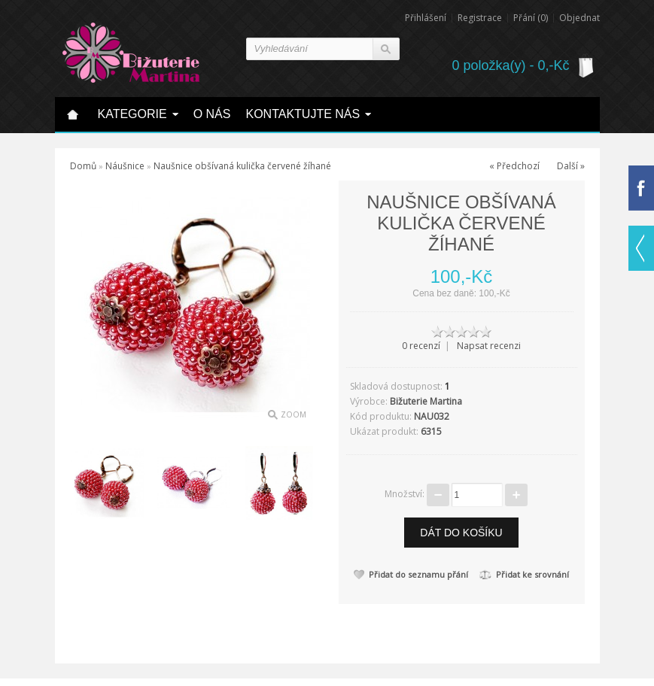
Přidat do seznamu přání (411, 574)
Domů (83, 165)
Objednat (579, 18)
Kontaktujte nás (302, 114)
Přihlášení (425, 18)
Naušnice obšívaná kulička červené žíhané (242, 165)
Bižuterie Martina (426, 401)
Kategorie (132, 114)
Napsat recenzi (489, 345)
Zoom (293, 414)
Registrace (480, 18)
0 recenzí (421, 345)
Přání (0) (530, 18)
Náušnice (124, 165)
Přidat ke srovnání (524, 574)
